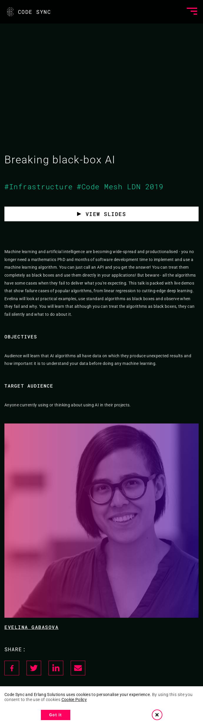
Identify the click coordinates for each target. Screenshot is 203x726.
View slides (106, 213)
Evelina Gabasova (31, 627)
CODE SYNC (28, 11)
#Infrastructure (38, 186)
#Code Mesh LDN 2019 (120, 186)
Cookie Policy (74, 699)
